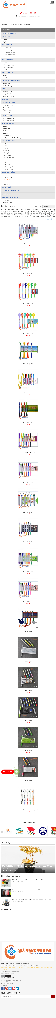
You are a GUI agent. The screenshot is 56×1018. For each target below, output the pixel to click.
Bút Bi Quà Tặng (7, 182)
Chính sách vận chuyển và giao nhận (12, 980)
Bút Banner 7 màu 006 (28, 452)
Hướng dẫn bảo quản (8, 983)
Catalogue (5, 985)
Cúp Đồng (5, 39)
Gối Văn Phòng (7, 135)
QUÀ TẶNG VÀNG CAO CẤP (9, 33)
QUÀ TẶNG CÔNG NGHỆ (8, 102)
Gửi (53, 996)
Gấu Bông (5, 126)
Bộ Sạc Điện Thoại (8, 105)
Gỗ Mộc (5, 131)
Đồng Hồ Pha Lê (7, 94)
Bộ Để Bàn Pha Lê (7, 47)
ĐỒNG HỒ (4, 89)
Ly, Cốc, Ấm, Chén (8, 169)
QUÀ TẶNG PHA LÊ (7, 45)
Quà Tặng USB (7, 107)
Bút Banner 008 (28, 363)
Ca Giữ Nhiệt (6, 164)
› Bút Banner (6, 179)
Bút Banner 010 (28, 303)
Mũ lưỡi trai (6, 160)
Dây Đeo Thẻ (6, 128)
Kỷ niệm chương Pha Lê (9, 50)
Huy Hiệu (5, 75)
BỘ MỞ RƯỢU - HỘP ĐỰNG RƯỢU (11, 197)
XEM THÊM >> (51, 219)
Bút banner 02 (28, 661)
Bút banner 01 (28, 631)
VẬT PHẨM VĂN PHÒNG (8, 123)
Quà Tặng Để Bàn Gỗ (8, 120)
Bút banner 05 (28, 750)
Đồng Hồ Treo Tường (8, 96)
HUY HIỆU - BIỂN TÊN (7, 72)
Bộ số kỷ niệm (7, 62)
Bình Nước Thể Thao (8, 157)
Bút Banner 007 (28, 393)
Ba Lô (4, 143)
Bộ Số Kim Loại (7, 69)
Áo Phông (5, 146)
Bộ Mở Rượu (6, 200)
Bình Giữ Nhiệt (7, 155)
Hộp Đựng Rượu (7, 202)
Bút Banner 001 (28, 601)
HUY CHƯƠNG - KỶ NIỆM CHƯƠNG (11, 80)
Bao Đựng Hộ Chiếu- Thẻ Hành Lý (12, 138)
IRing (4, 162)
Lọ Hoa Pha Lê (7, 57)
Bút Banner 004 (28, 512)
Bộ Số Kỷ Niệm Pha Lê (9, 52)
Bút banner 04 (28, 720)
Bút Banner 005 (28, 482)
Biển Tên (5, 78)
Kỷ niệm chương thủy (9, 54)
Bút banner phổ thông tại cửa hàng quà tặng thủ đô (28, 810)
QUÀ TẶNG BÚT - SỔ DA (8, 172)
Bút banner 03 (28, 691)
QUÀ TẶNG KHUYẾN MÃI (8, 141)
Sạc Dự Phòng (6, 112)
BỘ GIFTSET (5, 99)
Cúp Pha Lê (6, 42)
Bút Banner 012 (28, 244)
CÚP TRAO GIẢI (6, 37)
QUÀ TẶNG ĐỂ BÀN (7, 115)
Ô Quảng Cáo (6, 153)
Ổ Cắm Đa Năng (7, 110)
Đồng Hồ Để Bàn (7, 91)
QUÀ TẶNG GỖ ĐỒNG (7, 60)
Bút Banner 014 (28, 423)
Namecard (5, 133)
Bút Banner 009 (28, 333)
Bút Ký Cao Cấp (7, 184)
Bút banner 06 (28, 780)
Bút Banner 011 (28, 274)
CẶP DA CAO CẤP (6, 187)
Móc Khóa (5, 148)
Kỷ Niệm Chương (7, 86)
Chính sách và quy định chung (10, 981)
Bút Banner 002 (28, 571)
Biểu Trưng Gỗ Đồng (8, 65)
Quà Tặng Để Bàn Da (8, 118)
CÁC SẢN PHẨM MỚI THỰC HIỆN (10, 190)
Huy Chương (6, 83)
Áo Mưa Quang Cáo (8, 167)
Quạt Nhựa (6, 150)
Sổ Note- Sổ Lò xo (8, 177)
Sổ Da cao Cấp (7, 175)
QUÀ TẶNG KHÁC (6, 194)
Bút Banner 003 (28, 542)
